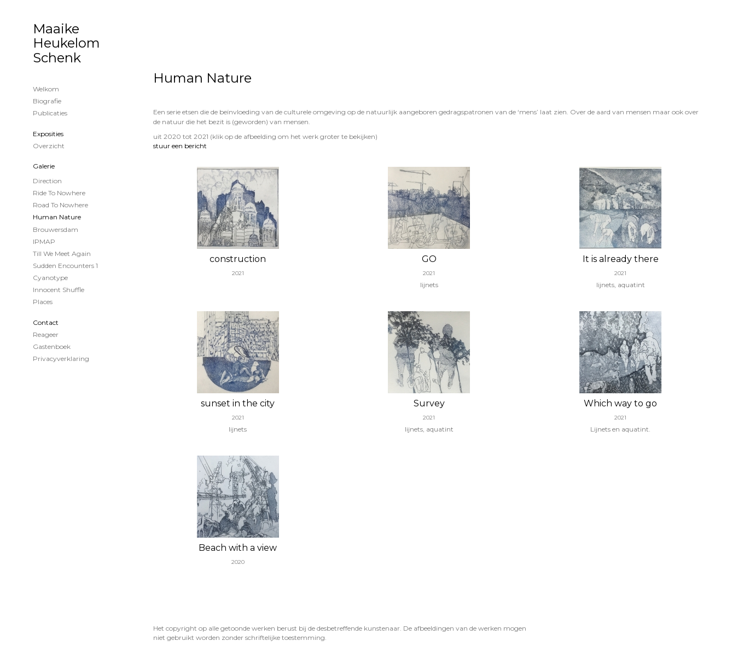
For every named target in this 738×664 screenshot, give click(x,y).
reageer (46, 334)
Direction (47, 181)
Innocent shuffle (58, 290)
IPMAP (44, 241)
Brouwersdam (55, 229)
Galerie (44, 166)
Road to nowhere (60, 205)
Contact (46, 322)
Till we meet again (62, 253)
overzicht (49, 146)
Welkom (46, 89)
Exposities (48, 134)
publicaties (50, 113)
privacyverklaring (61, 358)
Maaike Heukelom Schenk (66, 43)
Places (43, 302)
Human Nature (57, 217)
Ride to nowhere (59, 193)
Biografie (47, 101)
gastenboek (52, 346)
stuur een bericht (180, 146)
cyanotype (50, 277)
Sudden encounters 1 (65, 265)
